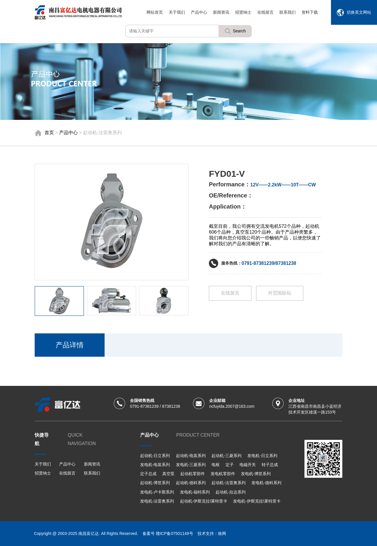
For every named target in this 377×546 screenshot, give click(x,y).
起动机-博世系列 (155, 482)
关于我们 (177, 12)
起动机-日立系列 (155, 455)
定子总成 (148, 473)
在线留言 (265, 12)
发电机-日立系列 (262, 455)
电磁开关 (247, 464)
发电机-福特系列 (195, 492)
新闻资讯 (221, 12)
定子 (230, 464)
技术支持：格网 (212, 533)
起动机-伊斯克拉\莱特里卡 (204, 501)
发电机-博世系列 (256, 473)
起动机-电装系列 (191, 455)
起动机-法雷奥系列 (229, 482)
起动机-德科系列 (191, 482)
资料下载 (310, 12)
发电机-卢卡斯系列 (157, 492)
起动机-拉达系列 (231, 492)
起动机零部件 (192, 473)
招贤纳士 (243, 12)
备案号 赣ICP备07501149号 (168, 533)
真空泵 (168, 473)
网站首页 (155, 12)
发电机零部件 (223, 473)
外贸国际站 (279, 292)
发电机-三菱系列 (191, 464)
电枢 (216, 464)
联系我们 (287, 12)
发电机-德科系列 (266, 482)
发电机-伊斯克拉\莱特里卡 (257, 501)
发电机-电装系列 (155, 464)
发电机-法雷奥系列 (157, 501)
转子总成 (270, 464)
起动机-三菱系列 (227, 455)
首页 (49, 132)
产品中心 (199, 12)
